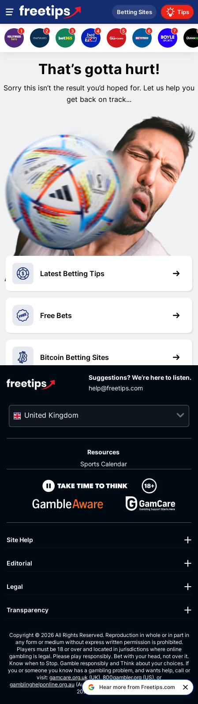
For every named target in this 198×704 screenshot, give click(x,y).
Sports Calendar (103, 464)
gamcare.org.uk (68, 677)
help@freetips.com (116, 388)
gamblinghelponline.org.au (42, 684)
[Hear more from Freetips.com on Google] (131, 687)
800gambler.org (122, 677)
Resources (103, 452)
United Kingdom (51, 415)
